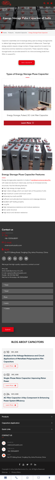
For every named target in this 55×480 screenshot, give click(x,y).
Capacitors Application (11, 423)
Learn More (27, 123)
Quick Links (6, 429)
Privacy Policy (16, 472)
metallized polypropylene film (41, 180)
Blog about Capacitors (27, 342)
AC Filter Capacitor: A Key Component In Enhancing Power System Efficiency (26, 399)
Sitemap (5, 472)
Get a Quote (26, 62)
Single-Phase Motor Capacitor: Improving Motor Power (25, 379)
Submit (7, 329)
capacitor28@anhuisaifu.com (17, 273)
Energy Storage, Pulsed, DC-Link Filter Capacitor (27, 115)
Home (5, 32)
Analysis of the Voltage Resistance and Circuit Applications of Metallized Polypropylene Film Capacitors (24, 358)
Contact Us (7, 435)
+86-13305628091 (11, 238)
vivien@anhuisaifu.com (13, 245)
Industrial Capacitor (21, 32)
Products (10, 32)
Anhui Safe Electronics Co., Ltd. (21, 469)
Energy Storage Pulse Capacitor (38, 32)
